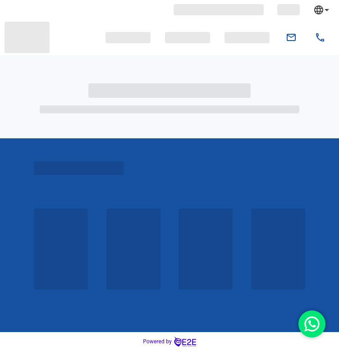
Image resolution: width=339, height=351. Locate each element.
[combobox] (328, 9)
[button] (128, 37)
